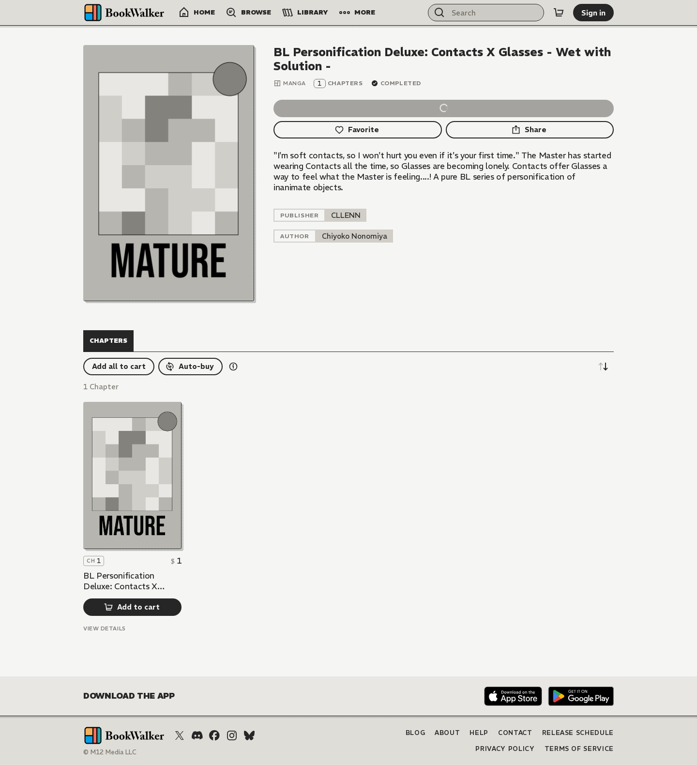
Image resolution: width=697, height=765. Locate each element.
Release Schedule (578, 733)
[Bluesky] (249, 735)
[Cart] (558, 12)
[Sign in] (593, 12)
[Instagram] (232, 735)
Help (479, 733)
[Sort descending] (603, 366)
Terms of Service (579, 749)
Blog (415, 733)
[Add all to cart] (118, 366)
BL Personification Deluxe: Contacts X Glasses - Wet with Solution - (120, 581)
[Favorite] (357, 129)
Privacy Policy (504, 749)
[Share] (530, 129)
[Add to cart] (132, 607)
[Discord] (197, 735)
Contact (515, 733)
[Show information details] (233, 366)
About (447, 733)
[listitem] (345, 215)
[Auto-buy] (190, 366)
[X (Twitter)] (179, 735)
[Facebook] (214, 735)
